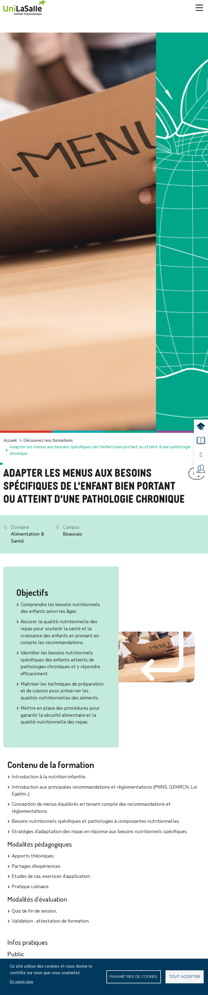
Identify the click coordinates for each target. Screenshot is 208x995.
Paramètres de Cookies (133, 976)
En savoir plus (21, 981)
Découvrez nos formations (48, 440)
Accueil (10, 440)
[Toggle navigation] (199, 8)
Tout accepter (184, 976)
